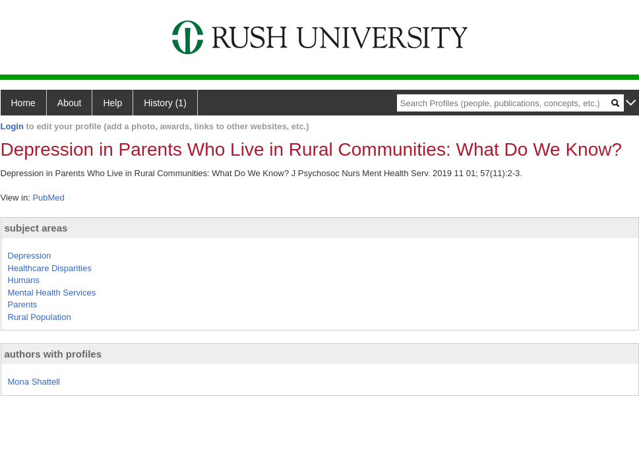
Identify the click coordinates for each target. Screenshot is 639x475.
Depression (29, 256)
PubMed (48, 198)
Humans (24, 280)
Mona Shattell (34, 382)
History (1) (165, 103)
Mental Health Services (52, 293)
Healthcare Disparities (50, 268)
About (69, 103)
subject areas (36, 228)
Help (112, 103)
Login (12, 126)
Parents (23, 304)
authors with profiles (53, 354)
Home (23, 103)
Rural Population (39, 317)
